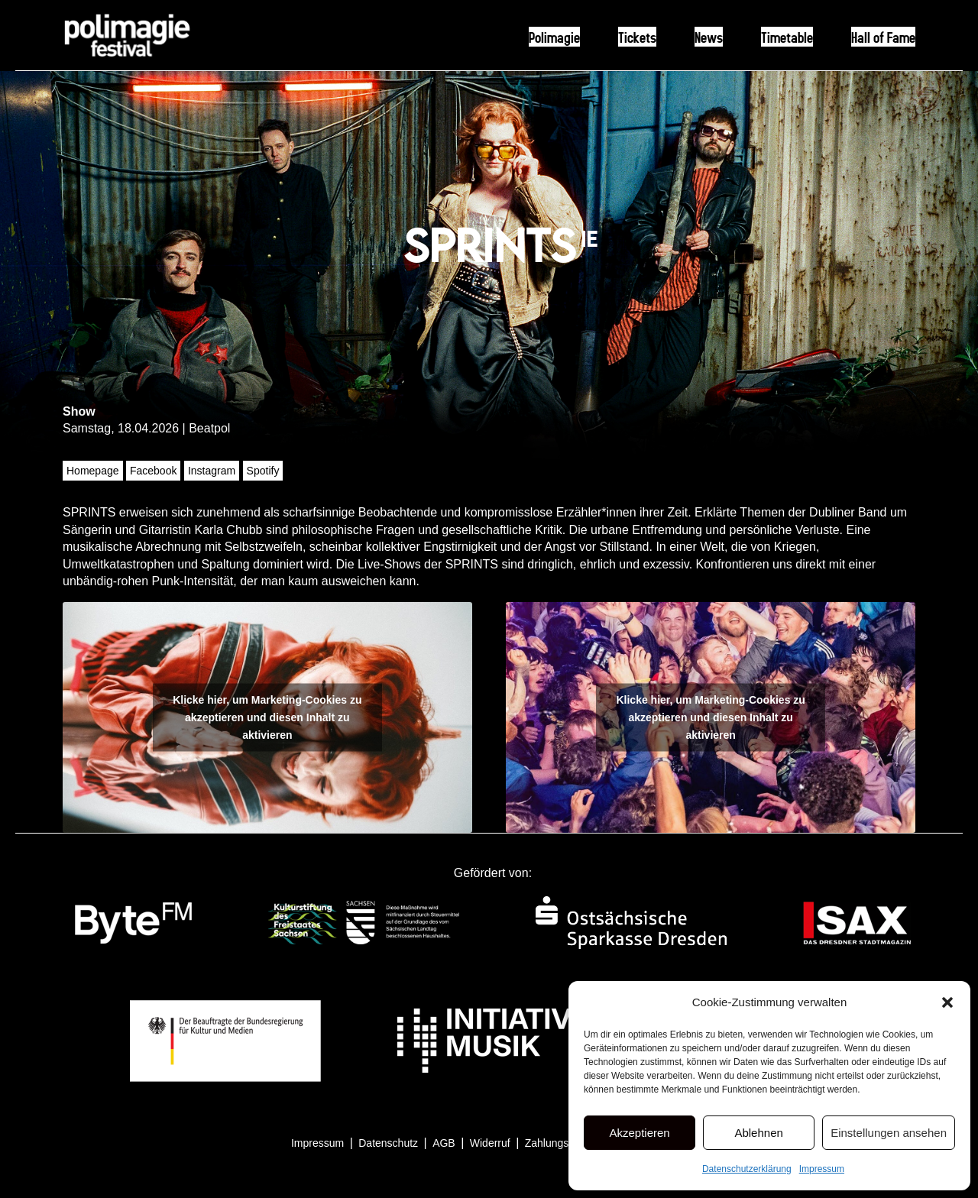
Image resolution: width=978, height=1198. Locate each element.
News (709, 37)
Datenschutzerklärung (747, 1169)
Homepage (92, 471)
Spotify (263, 471)
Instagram (211, 471)
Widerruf (490, 1143)
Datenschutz (388, 1143)
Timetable (787, 37)
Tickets (637, 37)
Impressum (821, 1169)
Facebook (153, 471)
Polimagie (554, 37)
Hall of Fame (883, 37)
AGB (443, 1143)
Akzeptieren (639, 1132)
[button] (947, 1002)
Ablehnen (758, 1132)
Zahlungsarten (559, 1143)
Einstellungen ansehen (889, 1132)
